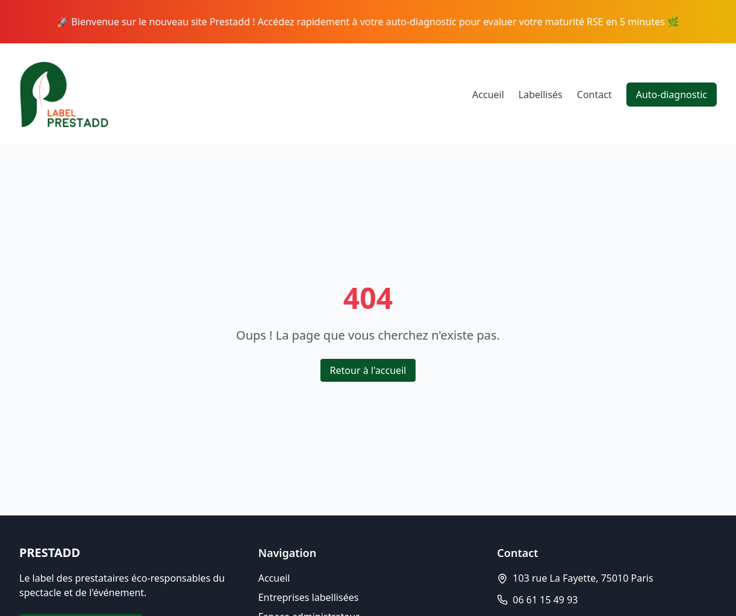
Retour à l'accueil (368, 370)
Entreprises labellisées (308, 597)
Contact (594, 94)
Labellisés (541, 94)
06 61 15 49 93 (545, 599)
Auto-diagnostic (671, 94)
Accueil (488, 94)
